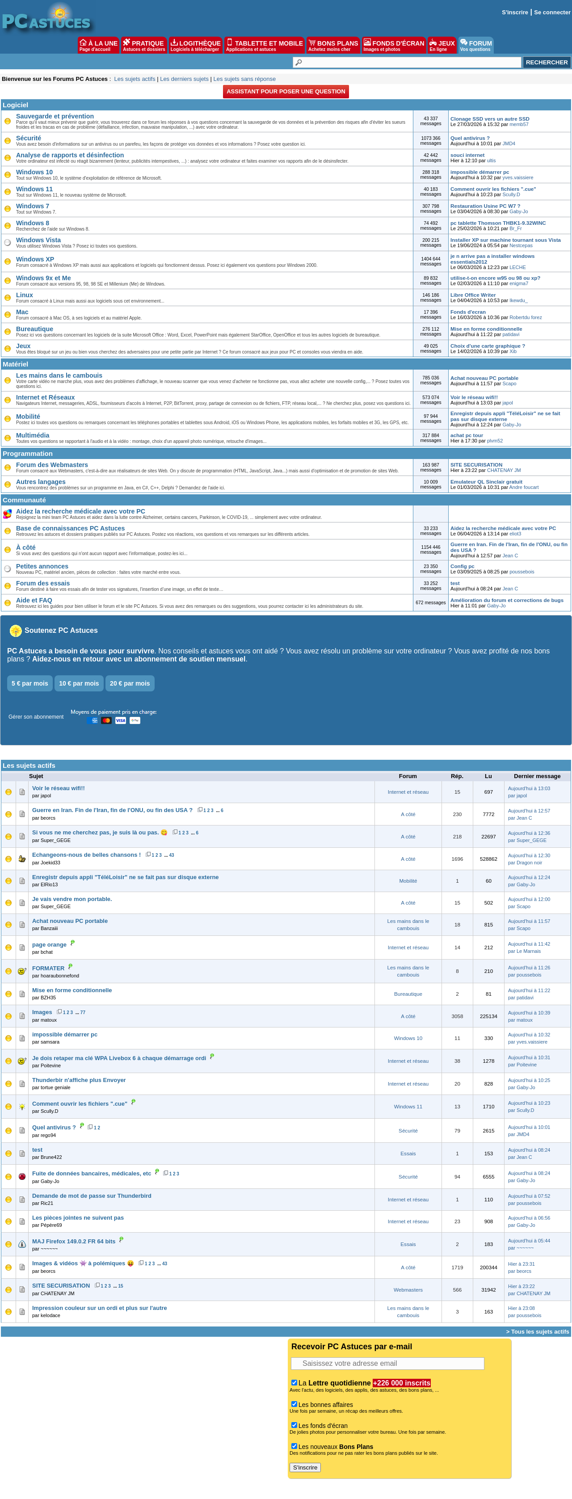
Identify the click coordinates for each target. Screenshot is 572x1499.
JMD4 (508, 143)
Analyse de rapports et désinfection (70, 155)
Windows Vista (38, 240)
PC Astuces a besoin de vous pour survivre (80, 651)
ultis (491, 160)
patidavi (510, 334)
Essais (408, 1153)
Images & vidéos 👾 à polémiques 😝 (83, 1263)
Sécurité (28, 138)
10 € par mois (79, 683)
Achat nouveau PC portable (484, 378)
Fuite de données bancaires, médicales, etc (91, 1173)
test (455, 583)
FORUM (476, 45)
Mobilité (28, 416)
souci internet (467, 155)
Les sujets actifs (134, 79)
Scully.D (511, 194)
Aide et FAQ (34, 600)
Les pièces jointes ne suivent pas (78, 1217)
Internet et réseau (408, 792)
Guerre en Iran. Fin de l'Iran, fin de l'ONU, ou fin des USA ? (112, 810)
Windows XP (35, 259)
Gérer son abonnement (35, 717)
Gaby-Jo (518, 211)
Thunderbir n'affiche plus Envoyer (79, 1080)
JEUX (441, 45)
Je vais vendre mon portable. (72, 899)
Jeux (23, 345)
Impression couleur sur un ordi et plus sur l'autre (99, 1308)
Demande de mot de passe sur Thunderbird (91, 1195)
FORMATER (48, 968)
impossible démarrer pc (479, 172)
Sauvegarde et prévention (55, 116)
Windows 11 (34, 189)
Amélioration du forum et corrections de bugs (507, 600)
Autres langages (41, 481)
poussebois (521, 571)
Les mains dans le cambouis (59, 375)
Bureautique (34, 329)
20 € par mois (130, 683)
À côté (26, 547)
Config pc (462, 566)
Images (42, 1012)
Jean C (510, 555)
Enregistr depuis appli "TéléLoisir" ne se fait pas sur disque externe (505, 416)
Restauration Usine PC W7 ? (485, 206)
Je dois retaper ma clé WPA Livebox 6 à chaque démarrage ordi (119, 1058)
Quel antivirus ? (470, 138)
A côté (408, 814)
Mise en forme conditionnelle (486, 329)
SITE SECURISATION (476, 464)
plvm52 (495, 440)
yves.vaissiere (517, 177)
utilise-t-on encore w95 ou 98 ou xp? (495, 278)
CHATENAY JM (504, 470)
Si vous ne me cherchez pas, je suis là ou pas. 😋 (100, 832)
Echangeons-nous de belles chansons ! (86, 854)
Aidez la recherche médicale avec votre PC (80, 511)
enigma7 (518, 283)
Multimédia (32, 435)
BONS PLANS (333, 45)
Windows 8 (32, 223)
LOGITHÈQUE (196, 45)
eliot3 (515, 533)
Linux (24, 295)
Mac (22, 312)
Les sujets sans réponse (244, 79)
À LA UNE (99, 45)
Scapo (509, 383)
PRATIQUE (144, 45)
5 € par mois (30, 683)
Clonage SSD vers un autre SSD (490, 119)
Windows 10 (34, 172)
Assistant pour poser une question (286, 91)
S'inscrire (515, 12)
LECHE (517, 267)
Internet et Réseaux (45, 397)
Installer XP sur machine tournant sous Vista (505, 240)
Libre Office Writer (473, 295)
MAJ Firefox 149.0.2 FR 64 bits (73, 1241)
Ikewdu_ (518, 300)
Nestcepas (521, 245)
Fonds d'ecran (468, 312)
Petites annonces (42, 566)
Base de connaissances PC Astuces (70, 528)
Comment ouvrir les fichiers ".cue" (493, 189)
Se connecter (552, 12)
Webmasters (408, 1290)
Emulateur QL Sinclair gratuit (486, 481)
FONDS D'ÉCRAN (394, 45)
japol (507, 402)
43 (171, 855)
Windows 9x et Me (43, 278)
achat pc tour (466, 435)
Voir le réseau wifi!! (474, 397)
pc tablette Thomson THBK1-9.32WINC (498, 223)
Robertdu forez (525, 317)
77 (82, 1012)
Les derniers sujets (184, 79)
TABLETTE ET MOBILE (264, 45)
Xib (513, 351)
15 (120, 1286)
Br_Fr (515, 228)
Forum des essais (43, 583)
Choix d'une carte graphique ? (487, 346)
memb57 (519, 124)
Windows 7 (32, 206)
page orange (49, 944)
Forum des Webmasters (52, 464)
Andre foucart (524, 487)
